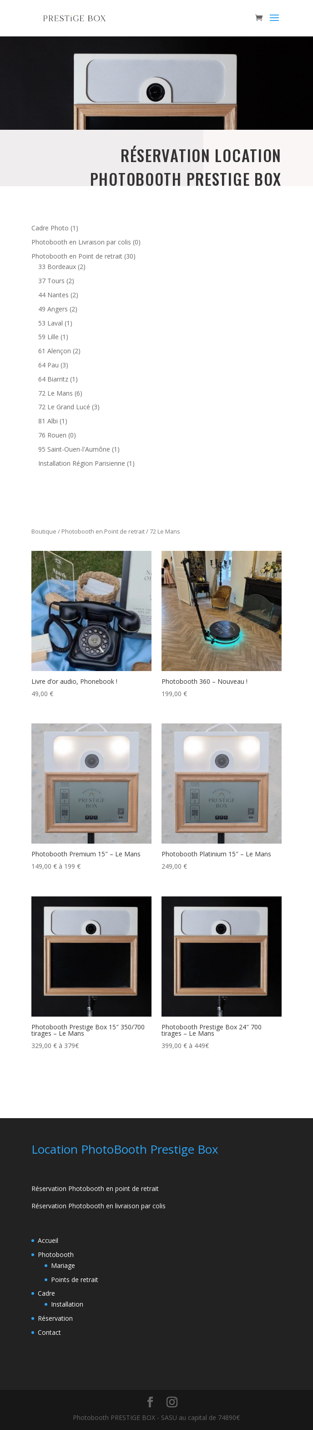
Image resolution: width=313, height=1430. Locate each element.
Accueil (48, 1240)
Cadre (46, 1293)
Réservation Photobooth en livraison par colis (98, 1205)
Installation (67, 1304)
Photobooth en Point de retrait (103, 531)
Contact (49, 1332)
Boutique (43, 531)
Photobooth (56, 1254)
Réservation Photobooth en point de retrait (95, 1188)
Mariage (63, 1265)
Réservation (55, 1318)
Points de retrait (74, 1279)
